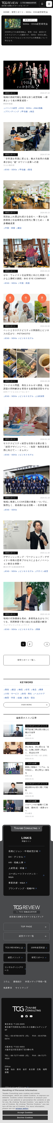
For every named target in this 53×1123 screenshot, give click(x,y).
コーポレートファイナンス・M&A (26, 875)
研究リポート (18, 12)
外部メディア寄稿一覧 (36, 981)
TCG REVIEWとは (14, 947)
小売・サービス (12, 694)
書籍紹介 (17, 981)
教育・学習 (10, 698)
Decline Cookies (25, 1118)
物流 (21, 689)
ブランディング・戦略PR (22, 888)
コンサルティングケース (14, 968)
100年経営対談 (38, 947)
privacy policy (22, 1108)
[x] (22, 1016)
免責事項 (7, 988)
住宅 (28, 689)
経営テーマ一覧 (26, 936)
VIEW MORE (26, 705)
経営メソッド (14, 957)
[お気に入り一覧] (42, 4)
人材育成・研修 (17, 868)
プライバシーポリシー (17, 1087)
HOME (6, 12)
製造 (7, 689)
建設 (14, 689)
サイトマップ (21, 988)
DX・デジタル (16, 857)
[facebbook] (26, 1016)
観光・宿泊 (30, 698)
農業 (41, 689)
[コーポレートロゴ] (26, 828)
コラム (6, 981)
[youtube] (31, 1016)
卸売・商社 (27, 694)
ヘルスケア (40, 694)
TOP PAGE (26, 926)
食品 (34, 689)
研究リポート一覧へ (27, 660)
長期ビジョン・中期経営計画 (24, 851)
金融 (20, 698)
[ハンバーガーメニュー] (49, 4)
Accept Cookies (25, 1113)
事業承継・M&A (17, 883)
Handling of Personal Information (20, 1090)
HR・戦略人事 (17, 862)
